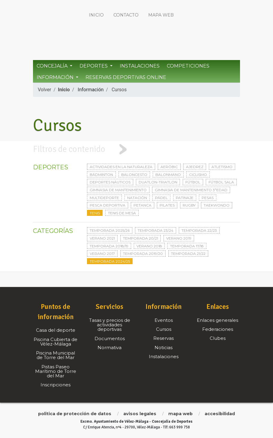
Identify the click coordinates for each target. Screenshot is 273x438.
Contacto (126, 15)
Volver (44, 89)
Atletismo (222, 167)
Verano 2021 (102, 238)
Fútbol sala (221, 182)
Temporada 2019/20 (143, 253)
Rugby (189, 205)
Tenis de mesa (122, 213)
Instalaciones (140, 66)
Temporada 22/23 (199, 230)
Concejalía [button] (53, 66)
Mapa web (161, 15)
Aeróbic (169, 167)
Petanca (143, 205)
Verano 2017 (102, 253)
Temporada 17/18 (187, 246)
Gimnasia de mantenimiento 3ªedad (191, 190)
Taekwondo (217, 205)
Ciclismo (198, 174)
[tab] (136, 149)
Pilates (167, 205)
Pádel (161, 197)
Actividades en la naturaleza (121, 167)
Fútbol (192, 182)
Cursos (119, 89)
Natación (137, 197)
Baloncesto (134, 174)
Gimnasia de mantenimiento (118, 190)
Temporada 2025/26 (110, 230)
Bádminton (101, 174)
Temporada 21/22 (188, 253)
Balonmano (168, 174)
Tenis (95, 213)
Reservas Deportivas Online (126, 77)
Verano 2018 (149, 246)
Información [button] (56, 77)
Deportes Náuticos (110, 182)
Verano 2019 (178, 238)
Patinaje (185, 197)
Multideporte (104, 197)
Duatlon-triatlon (158, 182)
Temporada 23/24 (155, 230)
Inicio (96, 15)
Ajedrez (194, 167)
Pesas (208, 197)
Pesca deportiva (107, 205)
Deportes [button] (94, 66)
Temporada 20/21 (140, 238)
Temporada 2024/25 (110, 261)
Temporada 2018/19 (109, 246)
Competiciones (188, 66)
